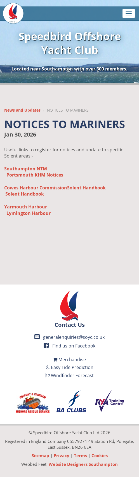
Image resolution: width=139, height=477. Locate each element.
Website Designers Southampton (83, 464)
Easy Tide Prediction (69, 367)
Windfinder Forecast (69, 375)
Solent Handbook (86, 188)
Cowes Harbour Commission (35, 188)
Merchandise (69, 359)
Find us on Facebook (69, 346)
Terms (80, 455)
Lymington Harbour (28, 213)
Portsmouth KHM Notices (34, 175)
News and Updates (22, 110)
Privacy (61, 455)
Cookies (99, 455)
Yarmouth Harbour (25, 207)
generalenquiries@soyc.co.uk (69, 337)
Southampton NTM (25, 169)
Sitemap (40, 455)
